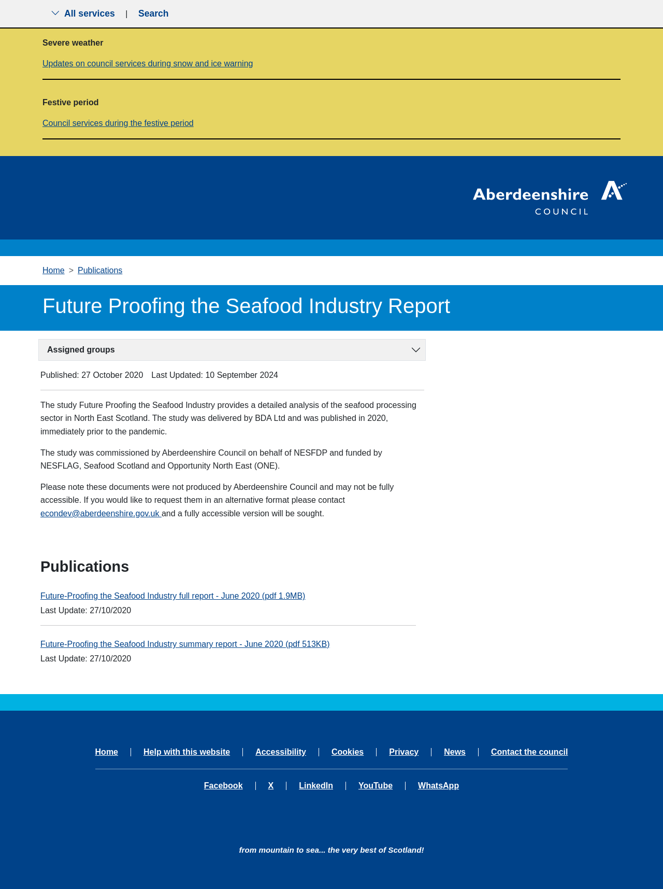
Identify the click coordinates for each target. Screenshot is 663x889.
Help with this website (186, 752)
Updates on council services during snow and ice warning (147, 63)
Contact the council (529, 752)
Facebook (223, 786)
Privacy (404, 752)
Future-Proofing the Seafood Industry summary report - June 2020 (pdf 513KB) (185, 644)
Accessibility (280, 752)
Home (53, 270)
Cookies (348, 752)
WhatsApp (438, 786)
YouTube (375, 786)
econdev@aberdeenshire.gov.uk (101, 513)
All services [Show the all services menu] (83, 13)
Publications (100, 270)
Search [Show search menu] (153, 13)
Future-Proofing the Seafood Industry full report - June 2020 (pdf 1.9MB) (172, 595)
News (455, 752)
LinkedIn (316, 786)
